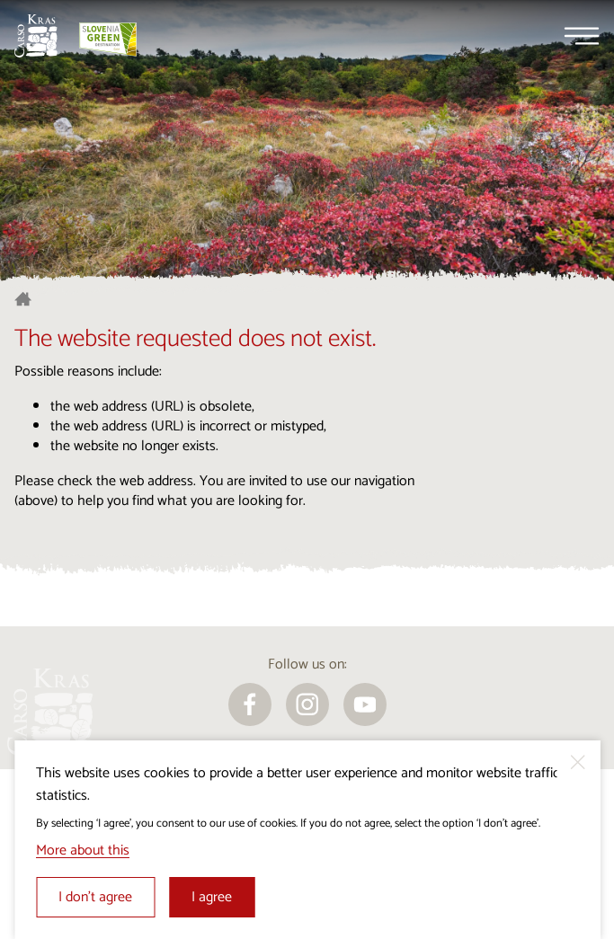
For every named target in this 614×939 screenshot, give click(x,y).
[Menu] (582, 36)
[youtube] (365, 704)
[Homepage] (36, 36)
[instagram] (307, 704)
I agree (211, 897)
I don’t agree (95, 897)
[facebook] (249, 704)
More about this (82, 850)
